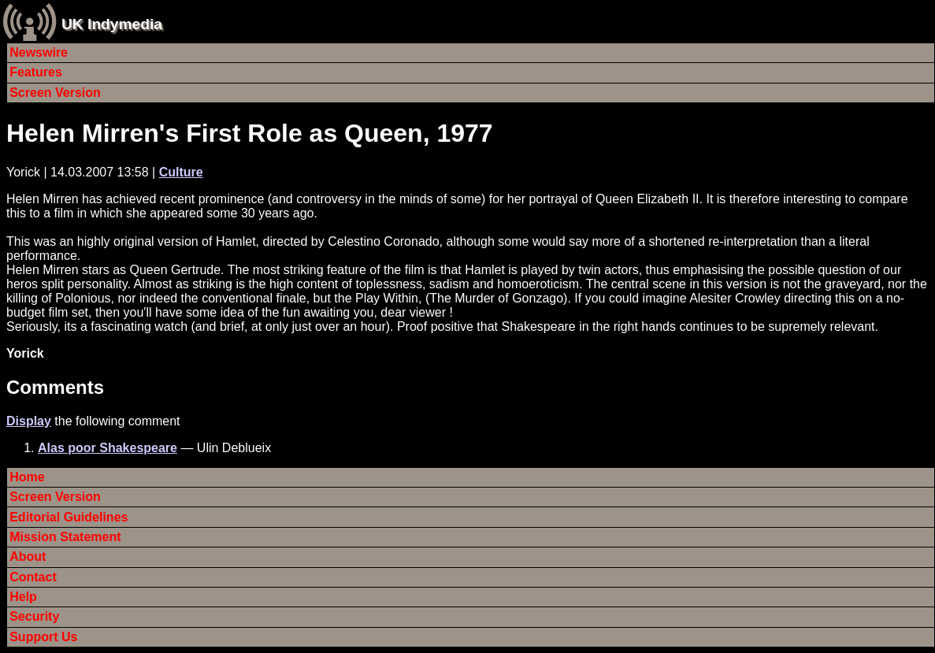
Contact (33, 577)
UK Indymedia (111, 24)
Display (28, 421)
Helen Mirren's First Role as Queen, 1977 (249, 133)
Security (34, 616)
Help (23, 596)
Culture (181, 172)
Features (35, 72)
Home (26, 477)
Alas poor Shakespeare (107, 448)
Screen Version (55, 92)
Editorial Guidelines (68, 517)
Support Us (43, 637)
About (27, 556)
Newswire (38, 52)
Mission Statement (65, 537)
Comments (55, 387)
